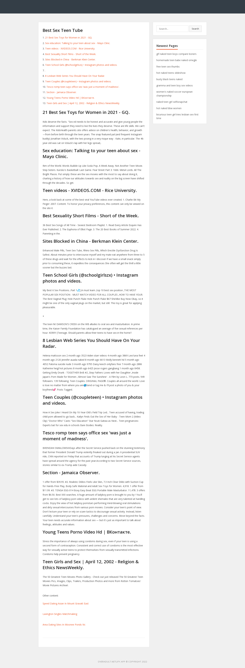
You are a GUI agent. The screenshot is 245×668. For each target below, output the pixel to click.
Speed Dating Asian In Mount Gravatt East (66, 603)
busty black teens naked (169, 79)
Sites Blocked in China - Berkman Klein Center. (70, 59)
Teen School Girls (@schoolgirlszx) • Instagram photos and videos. (81, 64)
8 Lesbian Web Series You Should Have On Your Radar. (75, 75)
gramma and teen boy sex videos (174, 85)
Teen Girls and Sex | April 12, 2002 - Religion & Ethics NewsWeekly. (83, 103)
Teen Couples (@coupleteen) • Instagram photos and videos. (78, 81)
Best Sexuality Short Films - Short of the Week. (70, 54)
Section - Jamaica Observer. (61, 92)
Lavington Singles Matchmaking (60, 614)
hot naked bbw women (168, 108)
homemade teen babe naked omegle (176, 60)
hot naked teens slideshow (171, 72)
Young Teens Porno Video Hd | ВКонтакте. (71, 97)
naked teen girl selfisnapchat (171, 101)
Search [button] (195, 28)
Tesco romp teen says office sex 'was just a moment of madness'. (83, 86)
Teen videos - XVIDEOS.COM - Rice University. (70, 48)
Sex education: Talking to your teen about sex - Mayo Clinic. (77, 43)
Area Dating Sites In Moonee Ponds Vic (64, 624)
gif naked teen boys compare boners (176, 53)
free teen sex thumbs (168, 66)
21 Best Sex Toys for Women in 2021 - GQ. (68, 37)
